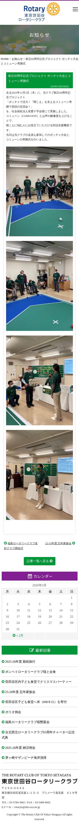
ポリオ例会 (13, 712)
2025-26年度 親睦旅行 (20, 661)
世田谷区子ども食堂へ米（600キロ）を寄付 (36, 702)
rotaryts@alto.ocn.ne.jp (27, 807)
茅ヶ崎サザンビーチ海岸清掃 (25, 757)
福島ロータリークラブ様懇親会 (27, 722)
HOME (5, 58)
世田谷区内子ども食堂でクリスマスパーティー (38, 681)
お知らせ (17, 58)
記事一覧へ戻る (38, 561)
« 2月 (19, 635)
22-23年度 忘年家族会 (58, 543)
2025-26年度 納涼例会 (20, 747)
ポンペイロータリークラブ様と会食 (30, 671)
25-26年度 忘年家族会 (20, 692)
